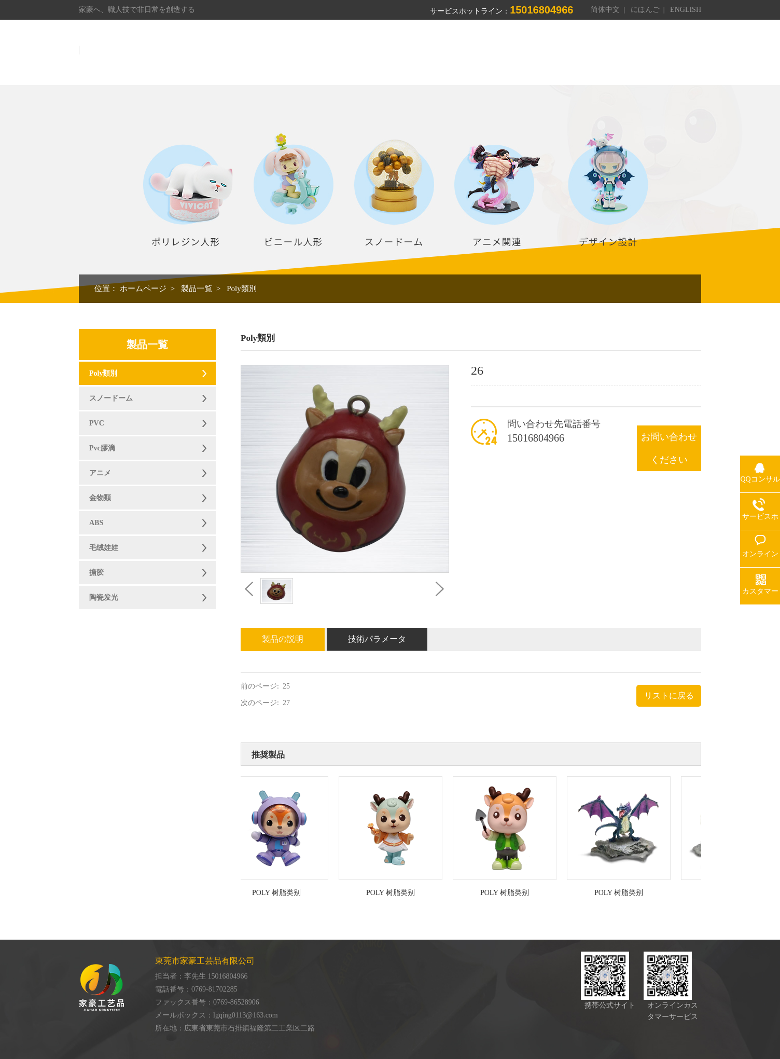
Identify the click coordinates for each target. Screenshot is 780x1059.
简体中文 (605, 9)
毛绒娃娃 (103, 548)
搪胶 (96, 572)
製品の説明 (282, 639)
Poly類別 (242, 288)
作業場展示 (486, 55)
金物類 (100, 498)
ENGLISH (685, 9)
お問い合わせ (669, 55)
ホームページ (311, 55)
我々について (376, 55)
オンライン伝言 (600, 55)
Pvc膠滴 (102, 448)
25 (286, 686)
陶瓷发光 (103, 597)
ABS (96, 523)
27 (286, 703)
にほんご (645, 9)
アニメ (100, 473)
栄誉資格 (538, 55)
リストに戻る (669, 695)
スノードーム (111, 398)
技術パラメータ (377, 639)
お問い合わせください (669, 448)
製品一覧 (433, 55)
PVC (96, 423)
